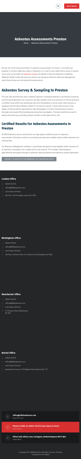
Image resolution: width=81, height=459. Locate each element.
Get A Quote (72, 6)
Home (26, 43)
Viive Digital (45, 454)
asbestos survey (30, 74)
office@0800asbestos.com (15, 188)
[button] (29, 159)
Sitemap (59, 452)
